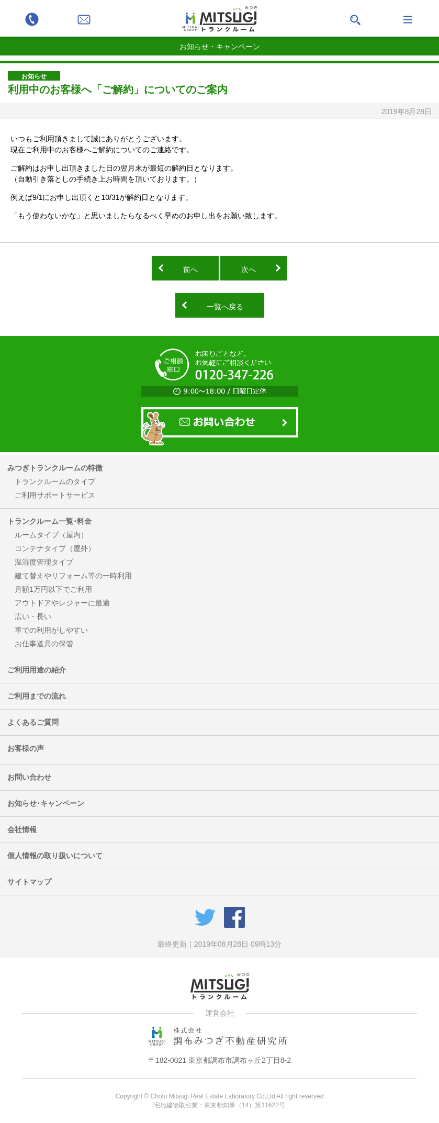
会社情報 (22, 829)
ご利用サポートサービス (55, 495)
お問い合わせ (29, 777)
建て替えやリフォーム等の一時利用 (73, 575)
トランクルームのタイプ (55, 481)
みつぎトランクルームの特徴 (55, 468)
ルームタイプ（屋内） (51, 535)
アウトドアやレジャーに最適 (62, 603)
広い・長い (33, 616)
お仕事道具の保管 (44, 643)
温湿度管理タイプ (44, 562)
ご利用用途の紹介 (36, 670)
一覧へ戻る (225, 306)
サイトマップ (29, 882)
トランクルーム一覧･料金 (49, 521)
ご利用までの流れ (36, 696)
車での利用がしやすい (51, 630)
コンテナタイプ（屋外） (55, 548)
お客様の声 (25, 748)
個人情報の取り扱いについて (55, 855)
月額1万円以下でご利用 (53, 589)
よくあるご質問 (33, 722)
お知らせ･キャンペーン (45, 803)
